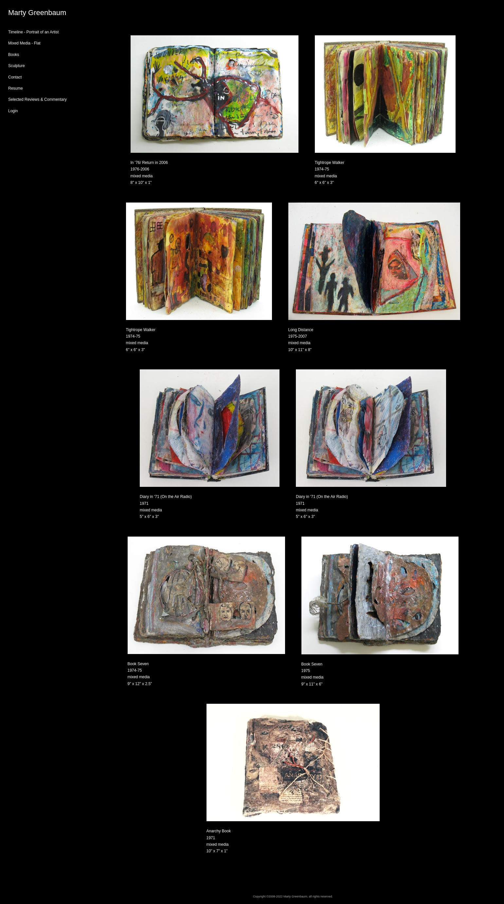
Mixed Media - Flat (24, 43)
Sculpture (16, 65)
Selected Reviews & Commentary (37, 99)
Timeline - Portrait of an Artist (33, 32)
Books (13, 54)
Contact (15, 77)
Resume (15, 88)
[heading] (24, 12)
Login (13, 111)
